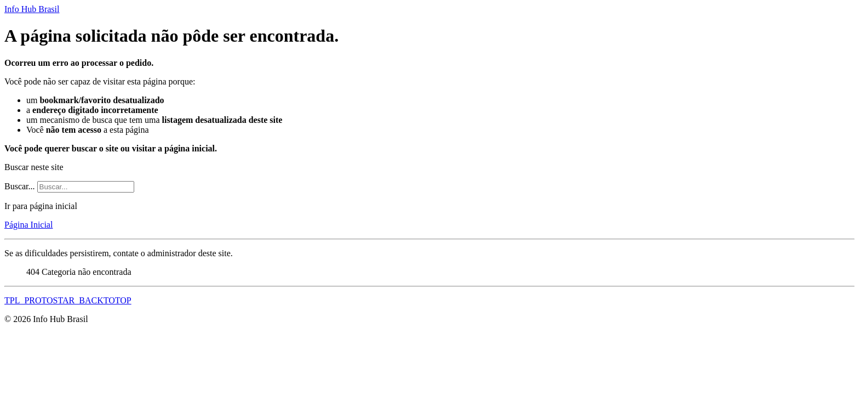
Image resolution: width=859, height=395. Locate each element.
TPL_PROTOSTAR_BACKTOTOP (67, 300)
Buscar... (19, 186)
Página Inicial (28, 224)
